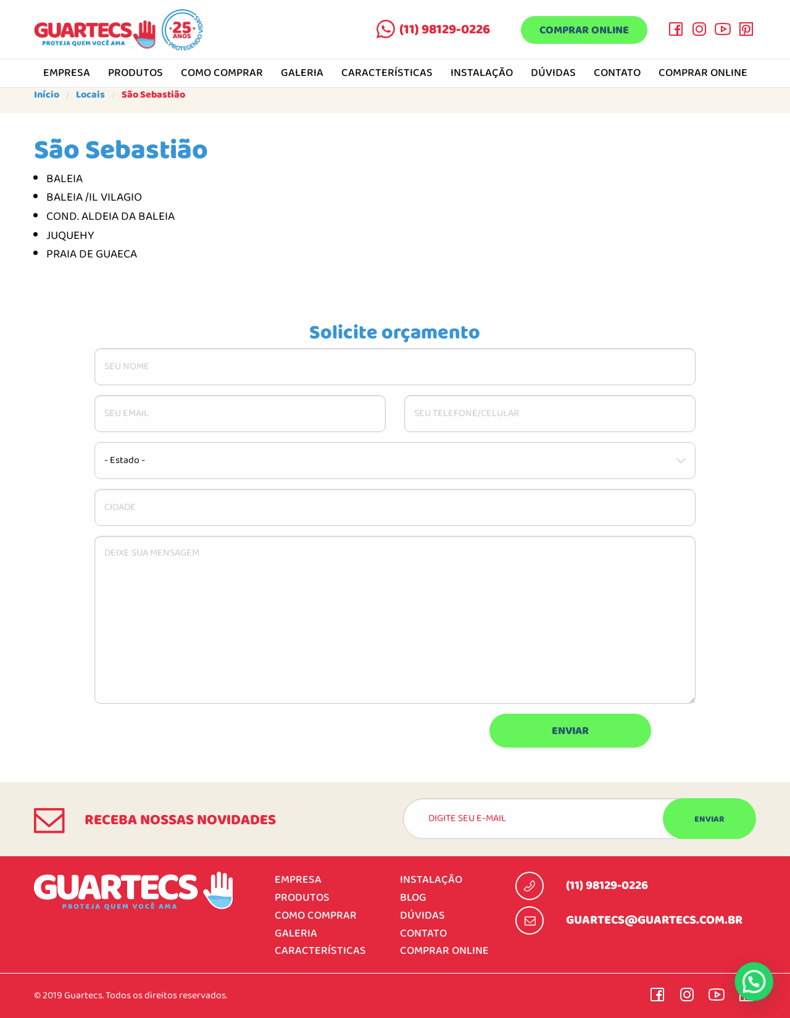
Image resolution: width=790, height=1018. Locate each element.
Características (387, 73)
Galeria (302, 73)
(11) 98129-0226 (444, 30)
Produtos (135, 73)
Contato (617, 73)
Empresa (66, 73)
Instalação (482, 73)
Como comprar (222, 73)
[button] (753, 981)
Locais (90, 95)
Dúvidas (553, 73)
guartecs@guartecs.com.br (654, 920)
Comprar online (584, 31)
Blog (413, 898)
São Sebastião (153, 95)
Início (46, 95)
